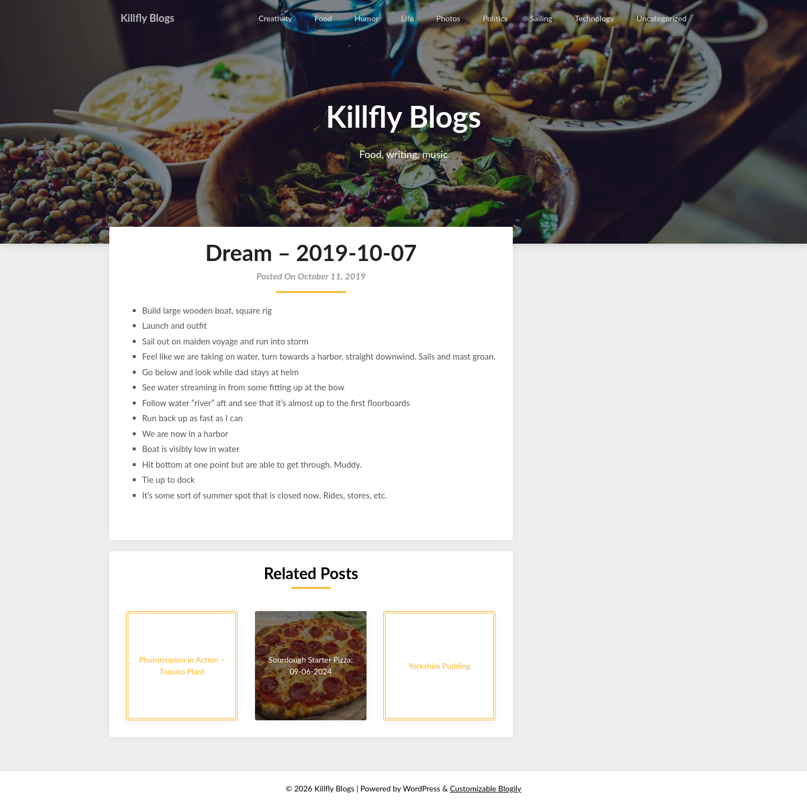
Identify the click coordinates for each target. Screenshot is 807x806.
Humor (367, 18)
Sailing (542, 18)
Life (408, 18)
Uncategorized (662, 18)
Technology (594, 18)
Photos (449, 18)
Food (324, 18)
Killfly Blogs (149, 18)
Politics (496, 18)
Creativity (276, 18)
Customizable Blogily (486, 788)
